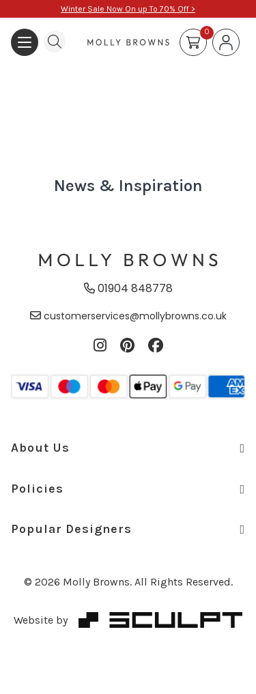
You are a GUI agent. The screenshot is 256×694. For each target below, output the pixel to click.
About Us (128, 447)
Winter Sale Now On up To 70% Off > (128, 9)
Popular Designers (128, 528)
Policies (128, 488)
